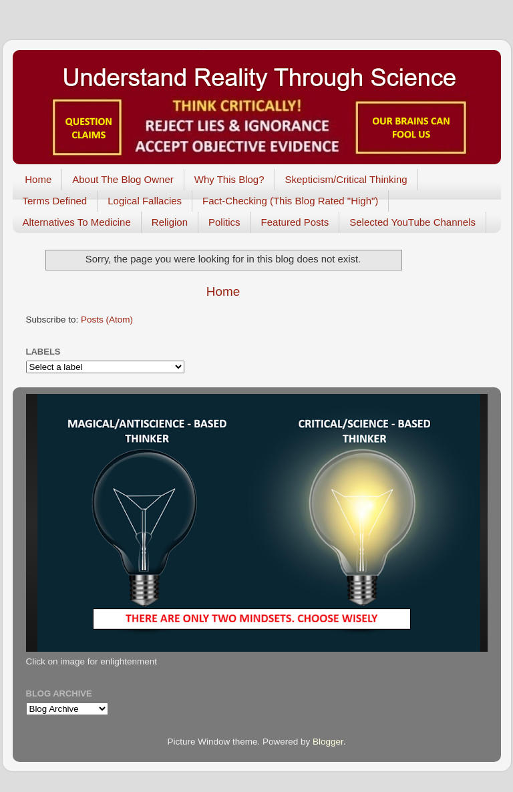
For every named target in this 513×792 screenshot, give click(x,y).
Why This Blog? (229, 179)
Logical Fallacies (145, 200)
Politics (224, 222)
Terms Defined (55, 200)
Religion (170, 222)
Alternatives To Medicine (77, 222)
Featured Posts (295, 222)
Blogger (328, 742)
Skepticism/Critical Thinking (346, 179)
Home (38, 179)
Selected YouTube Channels (412, 222)
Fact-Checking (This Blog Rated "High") (290, 200)
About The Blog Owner (122, 179)
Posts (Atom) (107, 320)
